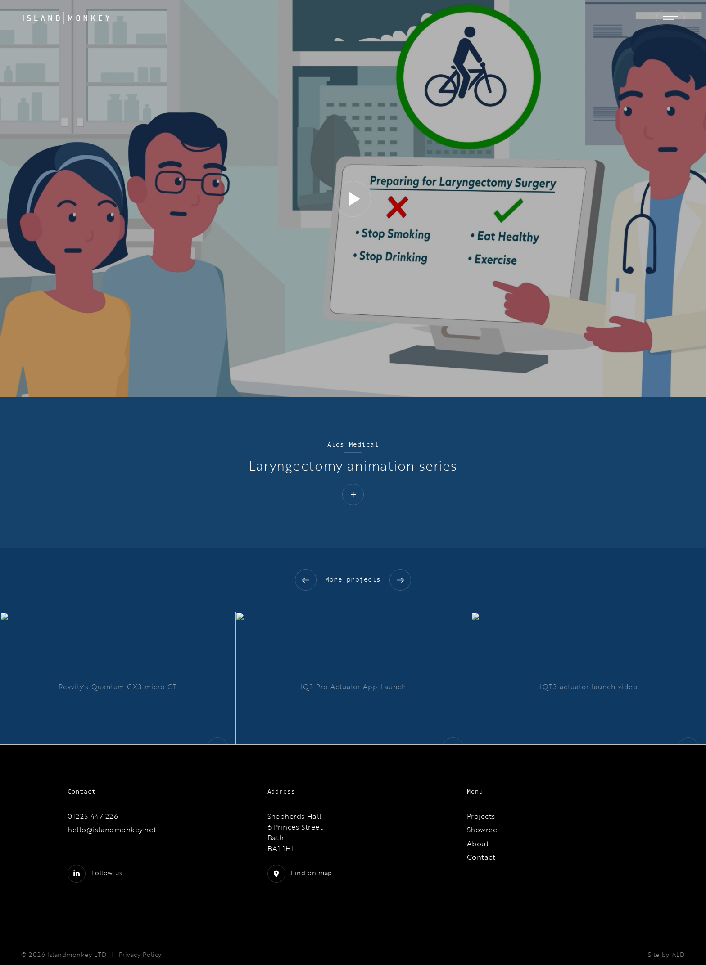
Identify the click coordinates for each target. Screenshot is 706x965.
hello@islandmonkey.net (112, 829)
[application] (353, 198)
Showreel (483, 829)
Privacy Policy (140, 954)
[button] (353, 199)
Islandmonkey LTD (76, 954)
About (478, 843)
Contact (481, 857)
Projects (481, 816)
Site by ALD (666, 954)
